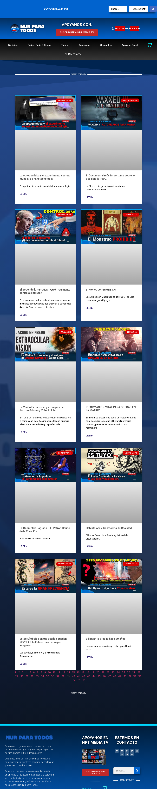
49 (119, 676)
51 (130, 676)
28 (138, 672)
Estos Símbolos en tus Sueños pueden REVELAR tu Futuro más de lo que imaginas (43, 642)
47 (109, 676)
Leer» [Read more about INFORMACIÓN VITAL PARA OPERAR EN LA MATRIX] (89, 435)
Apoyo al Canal (130, 45)
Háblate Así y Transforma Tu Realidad (109, 528)
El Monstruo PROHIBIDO (101, 289)
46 (104, 676)
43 (88, 676)
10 (49, 672)
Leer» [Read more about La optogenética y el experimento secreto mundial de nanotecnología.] (23, 194)
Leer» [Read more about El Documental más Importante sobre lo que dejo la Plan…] (89, 197)
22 (107, 672)
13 (63, 672)
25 (123, 672)
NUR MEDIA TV (73, 54)
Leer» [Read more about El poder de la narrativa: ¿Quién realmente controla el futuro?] (23, 314)
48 (114, 676)
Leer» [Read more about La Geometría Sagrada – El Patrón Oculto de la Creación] (23, 546)
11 (54, 672)
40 (73, 676)
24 (118, 672)
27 (133, 672)
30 (21, 676)
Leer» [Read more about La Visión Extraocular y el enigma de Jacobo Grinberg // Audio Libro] (23, 432)
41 (78, 676)
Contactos (106, 45)
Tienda (64, 45)
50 (125, 676)
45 (99, 676)
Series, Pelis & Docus (39, 45)
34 (42, 676)
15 (73, 672)
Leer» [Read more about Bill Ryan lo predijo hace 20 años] (89, 657)
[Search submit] (153, 9)
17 (83, 672)
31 (27, 676)
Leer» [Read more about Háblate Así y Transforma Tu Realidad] (89, 546)
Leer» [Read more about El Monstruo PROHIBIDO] (89, 308)
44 (93, 676)
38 (63, 676)
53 (139, 676)
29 (16, 676)
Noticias (13, 45)
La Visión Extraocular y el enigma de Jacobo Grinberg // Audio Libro (42, 408)
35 (47, 676)
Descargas (84, 45)
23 (113, 672)
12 (59, 672)
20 (97, 672)
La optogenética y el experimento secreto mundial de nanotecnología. (45, 177)
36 (52, 676)
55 (79, 680)
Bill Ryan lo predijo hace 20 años (105, 638)
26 (128, 672)
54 (74, 680)
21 (103, 672)
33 (37, 676)
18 (88, 672)
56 (84, 680)
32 (32, 676)
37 (57, 676)
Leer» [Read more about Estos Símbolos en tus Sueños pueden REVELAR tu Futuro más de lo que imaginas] (23, 663)
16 (78, 672)
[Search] (137, 770)
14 (68, 672)
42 (83, 676)
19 (93, 672)
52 (134, 676)
